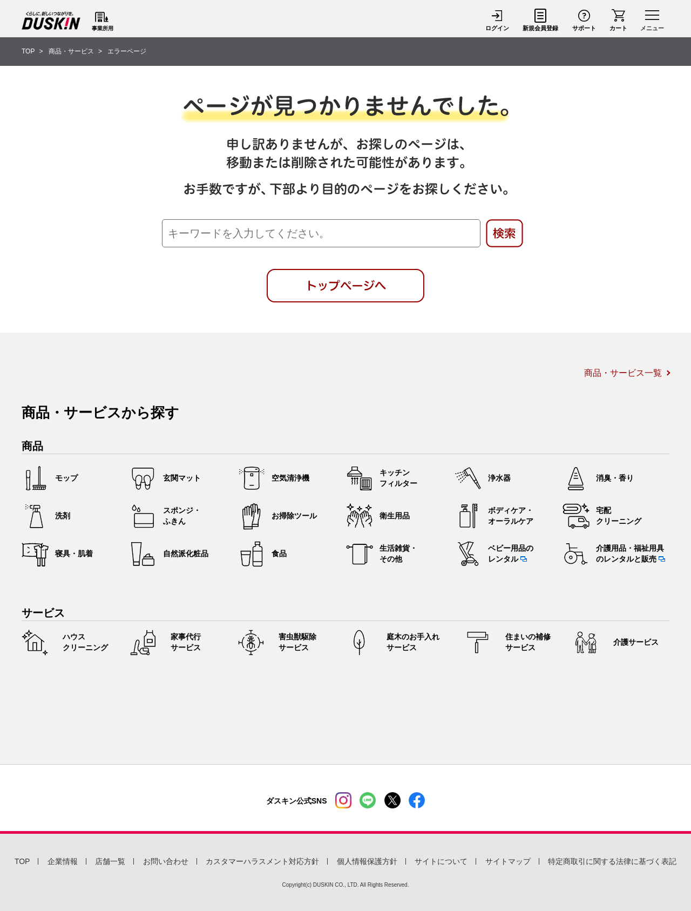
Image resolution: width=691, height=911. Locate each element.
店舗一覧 (110, 861)
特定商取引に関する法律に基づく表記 (612, 861)
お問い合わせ (165, 861)
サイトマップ (508, 861)
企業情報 (63, 861)
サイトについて (441, 861)
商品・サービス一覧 (623, 372)
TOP (22, 861)
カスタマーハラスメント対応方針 (262, 861)
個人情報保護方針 (367, 861)
